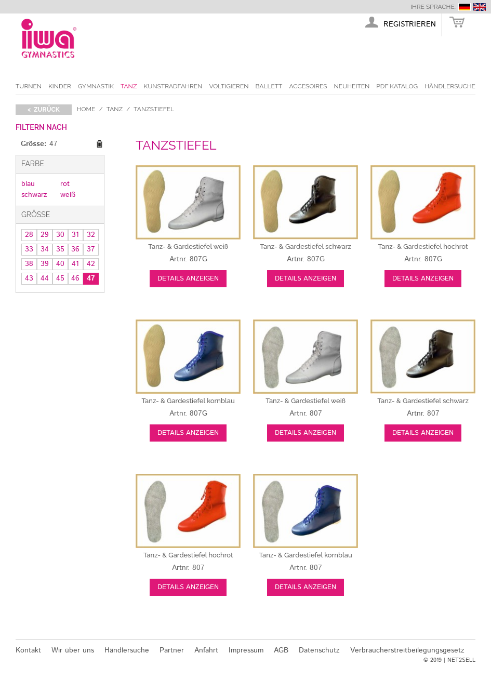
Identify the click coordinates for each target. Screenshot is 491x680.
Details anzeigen (188, 279)
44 (45, 278)
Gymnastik (96, 86)
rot (65, 184)
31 (75, 235)
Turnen (29, 86)
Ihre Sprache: (433, 6)
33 (29, 249)
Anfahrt (206, 650)
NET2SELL (461, 660)
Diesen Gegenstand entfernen (99, 144)
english (479, 7)
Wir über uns (72, 650)
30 (60, 235)
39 (45, 264)
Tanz (129, 86)
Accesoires (308, 86)
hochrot (423, 246)
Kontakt (28, 650)
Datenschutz (319, 650)
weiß (67, 195)
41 (75, 264)
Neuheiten (352, 86)
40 (60, 264)
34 (45, 249)
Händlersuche (449, 86)
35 (60, 249)
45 (60, 278)
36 (75, 249)
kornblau (187, 401)
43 (29, 278)
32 (91, 235)
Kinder (59, 86)
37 (91, 249)
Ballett (269, 86)
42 (91, 264)
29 (45, 235)
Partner (172, 650)
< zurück (44, 109)
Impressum (246, 650)
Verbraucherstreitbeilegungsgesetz (407, 650)
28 (29, 235)
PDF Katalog (397, 86)
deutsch (464, 7)
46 (75, 278)
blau (28, 184)
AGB (281, 650)
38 (29, 264)
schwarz (34, 195)
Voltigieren (228, 86)
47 (91, 278)
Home (86, 109)
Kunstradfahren (173, 86)
